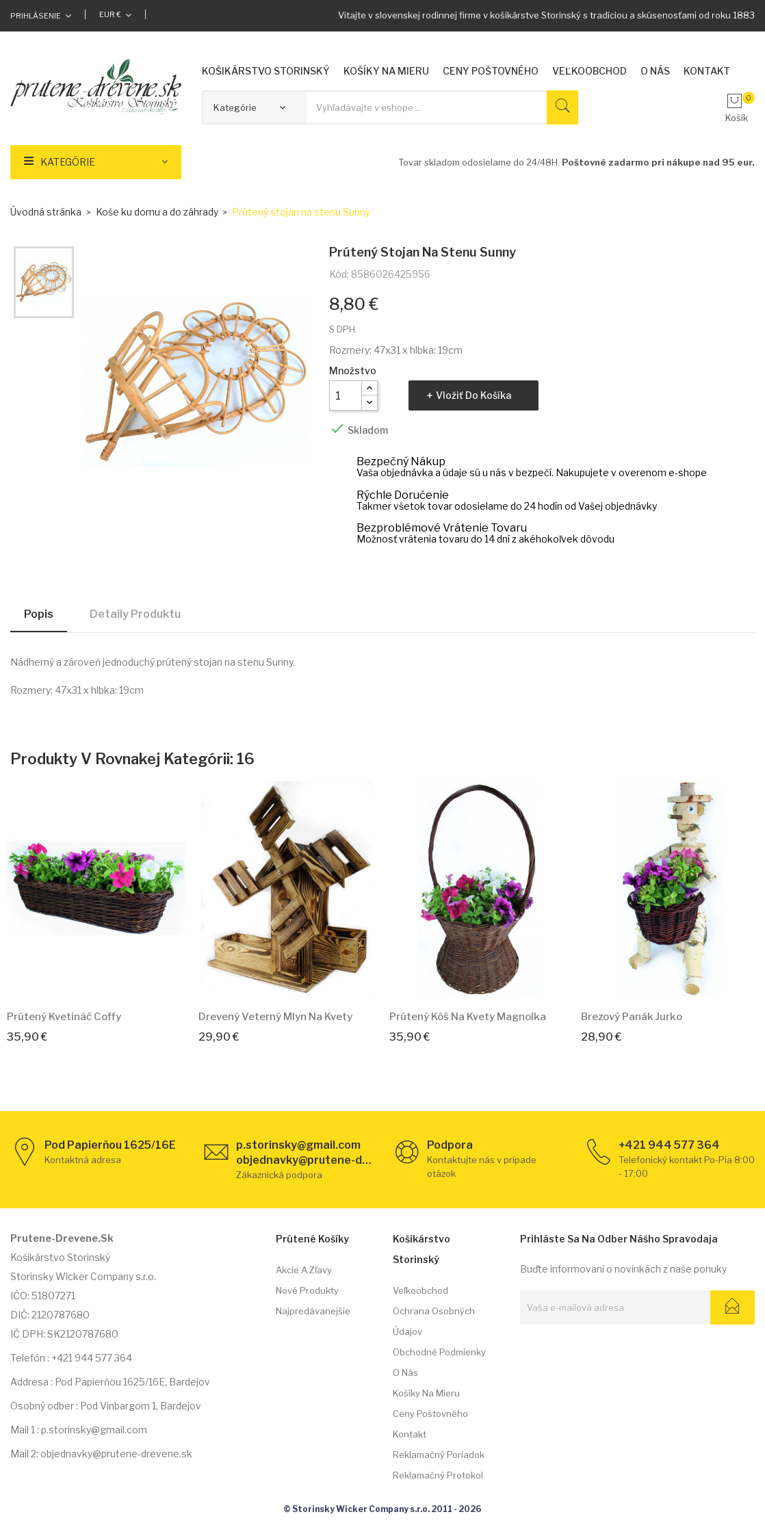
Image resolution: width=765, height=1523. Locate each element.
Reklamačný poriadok (438, 1454)
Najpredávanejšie (313, 1310)
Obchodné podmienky (439, 1351)
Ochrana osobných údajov (434, 1321)
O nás (405, 1372)
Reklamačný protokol (438, 1475)
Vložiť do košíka (473, 395)
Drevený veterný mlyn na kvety (275, 1016)
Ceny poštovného (430, 1413)
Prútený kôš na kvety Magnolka (467, 1016)
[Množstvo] (345, 395)
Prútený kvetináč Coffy (64, 1016)
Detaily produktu (135, 614)
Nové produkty (307, 1290)
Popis (38, 614)
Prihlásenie (35, 16)
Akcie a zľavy (304, 1269)
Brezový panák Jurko (631, 1016)
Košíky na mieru (426, 1393)
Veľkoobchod (420, 1290)
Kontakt (409, 1434)
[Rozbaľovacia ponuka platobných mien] (115, 14)
